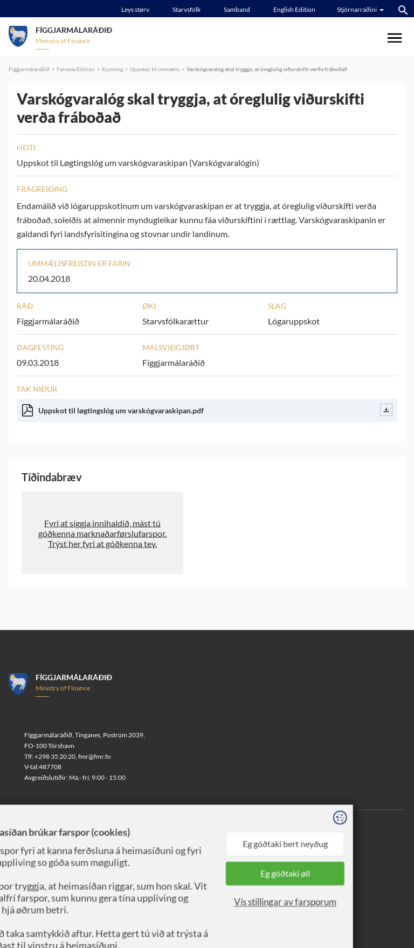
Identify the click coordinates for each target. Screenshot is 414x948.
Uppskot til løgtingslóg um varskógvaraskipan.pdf (207, 410)
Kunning (112, 69)
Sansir (109, 843)
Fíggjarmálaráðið (29, 69)
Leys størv (135, 9)
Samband (237, 9)
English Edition (294, 9)
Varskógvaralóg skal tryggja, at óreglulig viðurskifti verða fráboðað (267, 69)
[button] (102, 533)
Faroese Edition (76, 69)
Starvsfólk (186, 9)
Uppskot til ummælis (155, 69)
